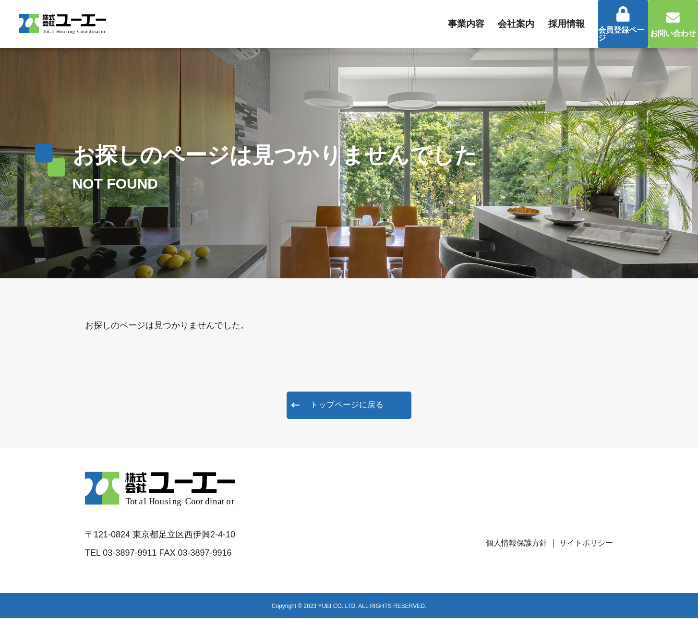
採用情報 (528, 24)
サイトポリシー (583, 543)
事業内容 (412, 24)
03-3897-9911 (129, 554)
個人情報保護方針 (506, 543)
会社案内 (470, 24)
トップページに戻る (347, 405)
